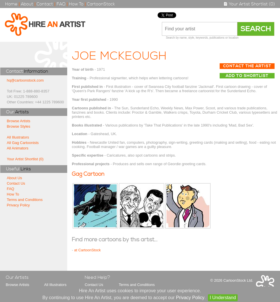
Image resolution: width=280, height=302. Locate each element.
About (27, 4)
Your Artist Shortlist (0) (249, 4)
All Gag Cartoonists (23, 143)
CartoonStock (101, 4)
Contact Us (16, 183)
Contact (45, 4)
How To (76, 4)
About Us (14, 178)
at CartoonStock (87, 250)
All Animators (18, 148)
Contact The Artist (247, 66)
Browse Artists (18, 121)
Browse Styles (18, 126)
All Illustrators (18, 137)
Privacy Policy (18, 205)
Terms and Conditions (25, 200)
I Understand (223, 297)
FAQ (61, 4)
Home (11, 4)
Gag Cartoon (88, 174)
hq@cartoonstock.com (25, 80)
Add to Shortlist (247, 75)
